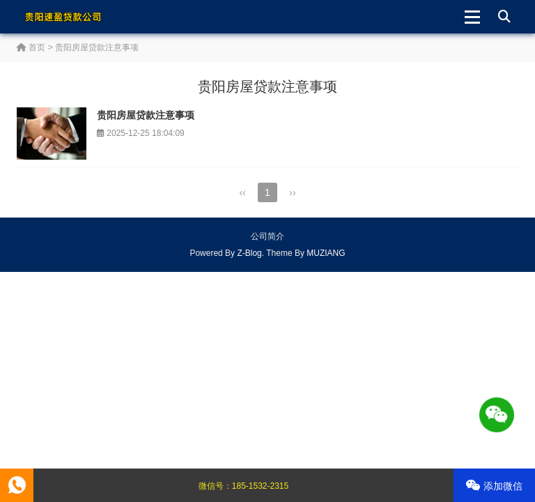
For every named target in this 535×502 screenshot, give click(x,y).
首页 (31, 47)
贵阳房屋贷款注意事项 (145, 115)
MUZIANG (326, 253)
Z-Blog (249, 253)
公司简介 (267, 236)
